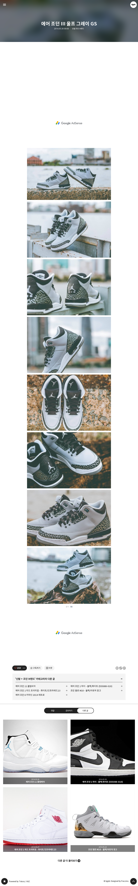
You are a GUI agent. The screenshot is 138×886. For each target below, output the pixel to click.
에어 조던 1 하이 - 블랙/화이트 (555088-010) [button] (103, 752)
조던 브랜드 (29, 678)
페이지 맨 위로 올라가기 (133, 881)
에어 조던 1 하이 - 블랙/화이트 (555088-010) (91, 686)
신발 (18, 678)
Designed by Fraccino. (120, 881)
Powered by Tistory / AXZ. (19, 881)
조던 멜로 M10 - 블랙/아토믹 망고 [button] (103, 819)
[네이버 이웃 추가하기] (49, 668)
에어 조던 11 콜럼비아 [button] (35, 752)
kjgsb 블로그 (4, 881)
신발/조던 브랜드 (78, 29)
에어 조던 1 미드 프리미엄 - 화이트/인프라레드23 (38, 690)
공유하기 (69, 710)
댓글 (52, 710)
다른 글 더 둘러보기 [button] (67, 860)
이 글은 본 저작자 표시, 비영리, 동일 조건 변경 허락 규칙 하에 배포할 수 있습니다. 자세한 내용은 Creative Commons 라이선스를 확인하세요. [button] (120, 668)
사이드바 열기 (4, 4)
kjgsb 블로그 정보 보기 (133, 4)
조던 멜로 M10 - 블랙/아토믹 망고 (86, 690)
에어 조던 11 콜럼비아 (26, 686)
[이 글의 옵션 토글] (24, 668)
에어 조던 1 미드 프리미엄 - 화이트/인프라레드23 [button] (35, 819)
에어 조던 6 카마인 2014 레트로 (30, 694)
